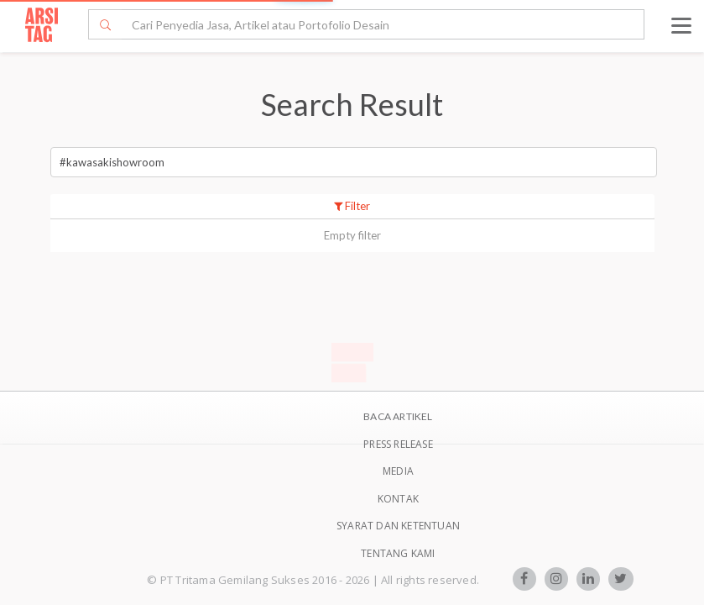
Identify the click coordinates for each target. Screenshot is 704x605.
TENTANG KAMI (398, 553)
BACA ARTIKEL (397, 416)
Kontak (398, 499)
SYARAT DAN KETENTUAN (398, 525)
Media (398, 471)
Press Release (398, 444)
